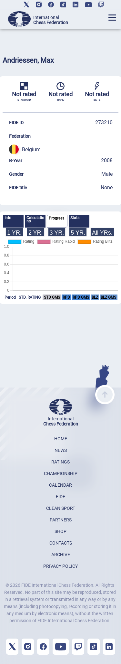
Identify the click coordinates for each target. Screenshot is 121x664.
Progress (56, 218)
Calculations (35, 219)
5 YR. (78, 232)
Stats (74, 218)
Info (8, 218)
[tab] (13, 221)
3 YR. (57, 232)
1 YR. (14, 232)
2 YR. (35, 232)
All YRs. (102, 232)
